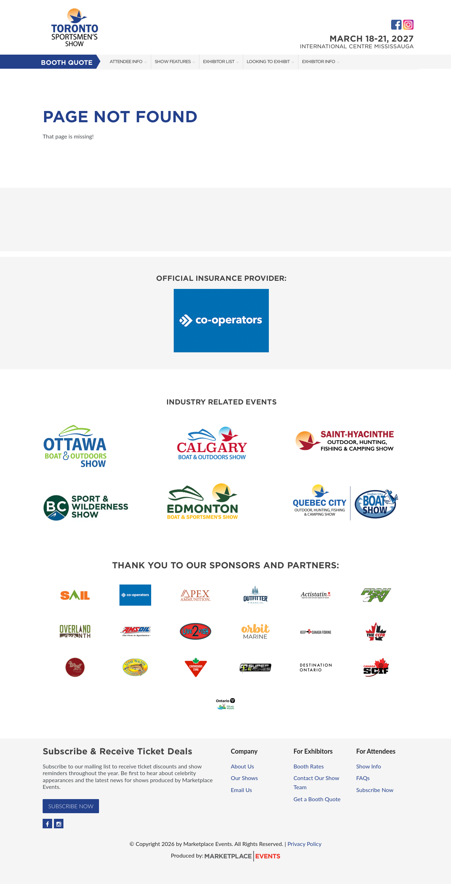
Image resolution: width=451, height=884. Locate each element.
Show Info (368, 766)
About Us (242, 766)
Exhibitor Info (318, 61)
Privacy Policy (305, 843)
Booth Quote (67, 62)
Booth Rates (309, 766)
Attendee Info (126, 61)
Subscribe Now (70, 806)
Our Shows (244, 777)
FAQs (363, 777)
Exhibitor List (218, 61)
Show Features (173, 61)
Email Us (241, 789)
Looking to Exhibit (268, 61)
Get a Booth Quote (317, 799)
